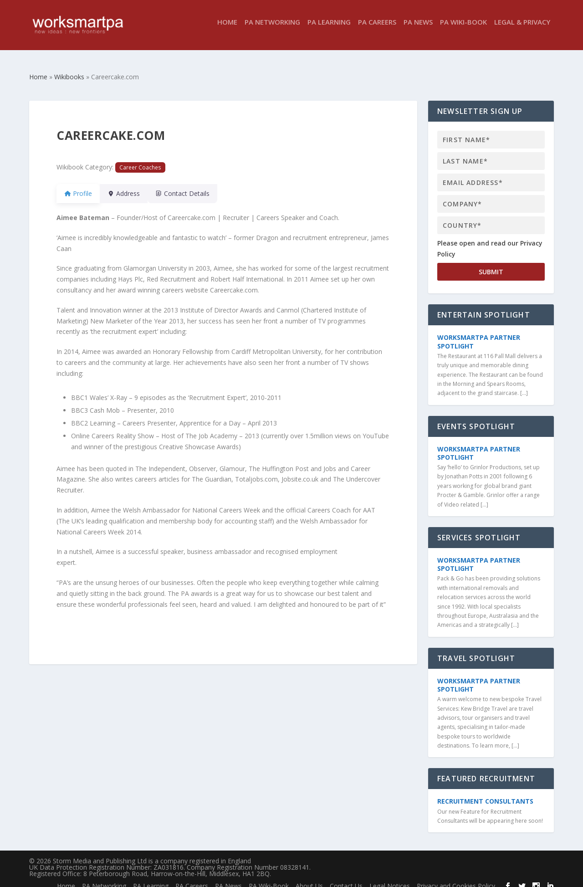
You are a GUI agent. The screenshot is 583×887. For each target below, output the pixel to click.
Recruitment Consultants (485, 793)
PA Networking (272, 29)
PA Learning (329, 29)
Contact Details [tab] (193, 185)
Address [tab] (129, 185)
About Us (309, 877)
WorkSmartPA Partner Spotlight (478, 333)
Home (227, 29)
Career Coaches (140, 159)
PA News (418, 29)
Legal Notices (389, 877)
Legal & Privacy (522, 29)
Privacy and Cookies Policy (456, 877)
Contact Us (346, 877)
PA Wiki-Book (463, 29)
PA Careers (377, 29)
